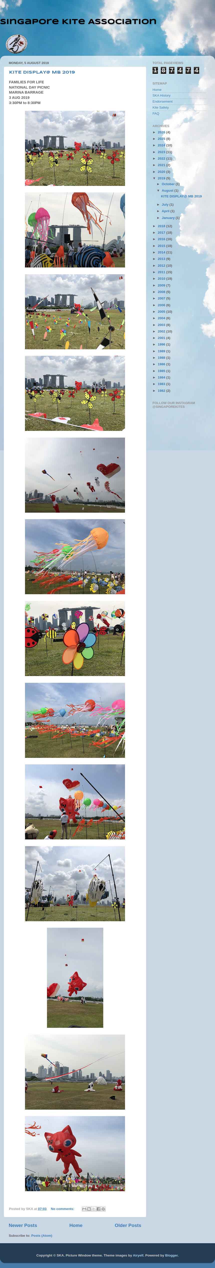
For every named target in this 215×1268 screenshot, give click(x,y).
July (166, 204)
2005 (162, 311)
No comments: (63, 1209)
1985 (162, 371)
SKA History (161, 95)
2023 (162, 152)
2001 (162, 338)
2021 (162, 165)
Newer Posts (23, 1225)
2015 (162, 246)
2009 (162, 285)
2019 (162, 178)
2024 (162, 145)
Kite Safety (160, 107)
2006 (162, 305)
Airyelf (138, 1255)
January (169, 218)
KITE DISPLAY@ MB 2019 (42, 72)
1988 (162, 358)
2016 (162, 239)
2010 (162, 278)
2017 (162, 232)
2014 (162, 252)
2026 (162, 132)
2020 (162, 172)
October (169, 184)
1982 (162, 391)
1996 (162, 344)
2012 (162, 265)
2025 (162, 139)
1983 (162, 384)
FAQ (155, 113)
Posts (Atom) (41, 1235)
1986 (162, 364)
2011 (162, 272)
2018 (162, 226)
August (168, 190)
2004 (162, 318)
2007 (162, 298)
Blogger (171, 1255)
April (166, 211)
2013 (162, 259)
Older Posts (128, 1225)
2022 (162, 158)
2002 (162, 331)
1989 (162, 351)
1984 (162, 377)
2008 (162, 292)
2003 (162, 325)
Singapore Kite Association (78, 22)
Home (75, 1225)
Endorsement (162, 101)
